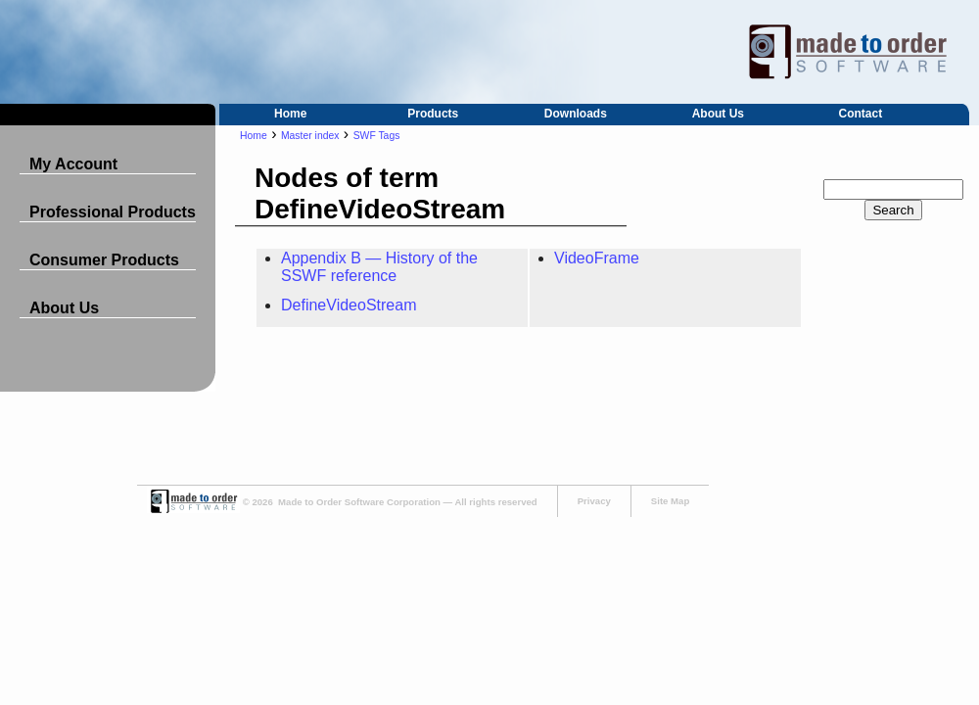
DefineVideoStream (348, 305)
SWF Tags (376, 135)
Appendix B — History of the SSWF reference (379, 267)
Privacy (594, 500)
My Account (73, 164)
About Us (718, 113)
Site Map (670, 500)
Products (432, 113)
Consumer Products (104, 260)
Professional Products (112, 212)
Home (290, 113)
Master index (310, 135)
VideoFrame (596, 258)
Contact (861, 113)
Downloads (575, 113)
